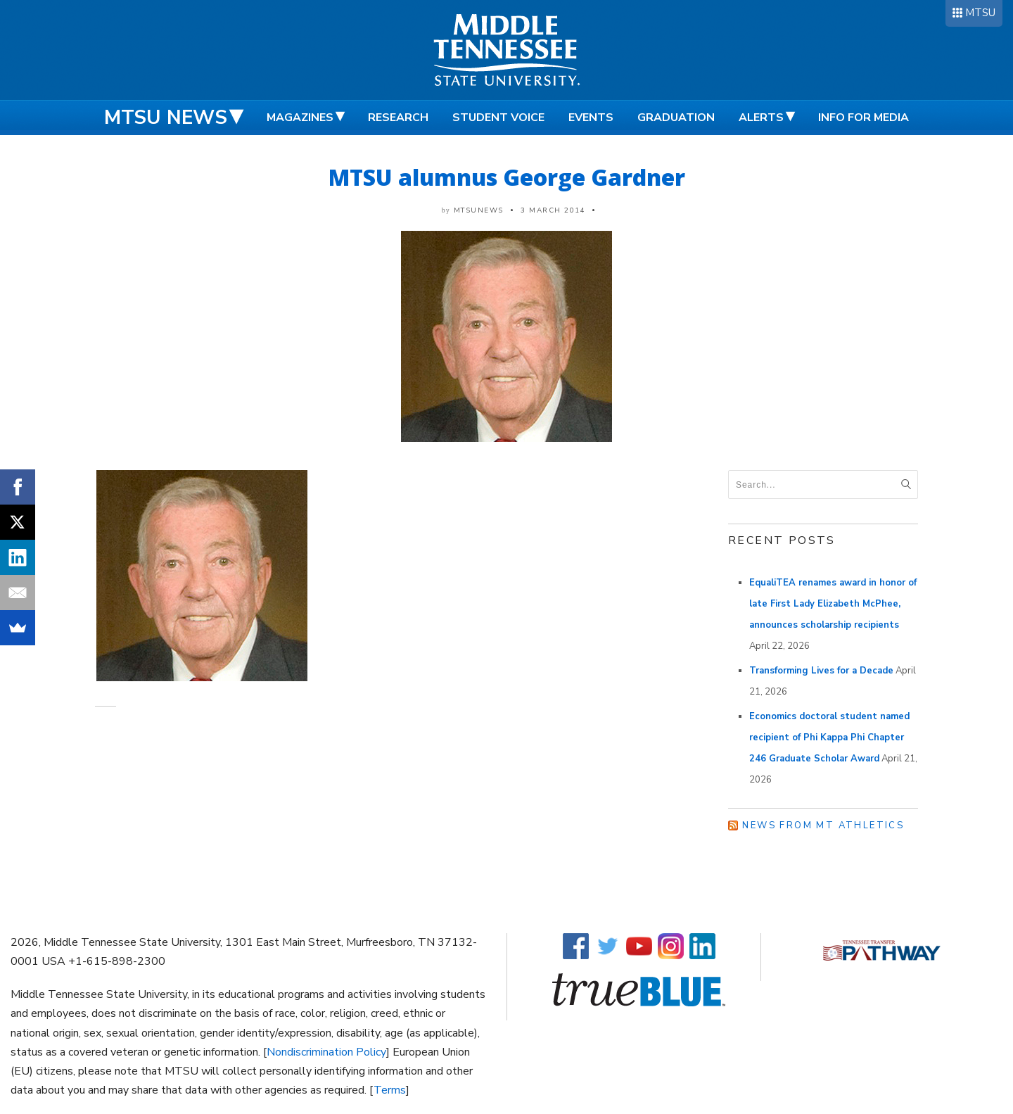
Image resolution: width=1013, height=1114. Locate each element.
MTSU (980, 13)
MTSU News (165, 117)
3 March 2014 (553, 210)
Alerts (761, 117)
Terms (390, 1090)
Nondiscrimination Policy (326, 1052)
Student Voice (498, 117)
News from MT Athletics (823, 825)
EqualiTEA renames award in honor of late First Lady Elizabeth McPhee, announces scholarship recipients (833, 603)
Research (398, 117)
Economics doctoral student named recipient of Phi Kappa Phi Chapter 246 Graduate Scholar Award (829, 737)
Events (590, 117)
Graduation (676, 117)
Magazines (300, 117)
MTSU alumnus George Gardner (507, 177)
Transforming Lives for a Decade (821, 670)
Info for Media (863, 117)
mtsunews (479, 210)
